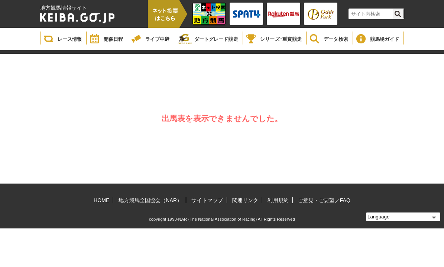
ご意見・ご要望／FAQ (324, 200)
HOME (101, 200)
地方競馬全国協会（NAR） (150, 200)
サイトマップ (207, 200)
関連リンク (245, 200)
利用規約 (278, 200)
